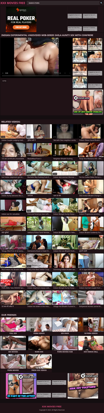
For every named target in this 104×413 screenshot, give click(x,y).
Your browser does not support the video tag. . (36, 58)
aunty (4, 81)
